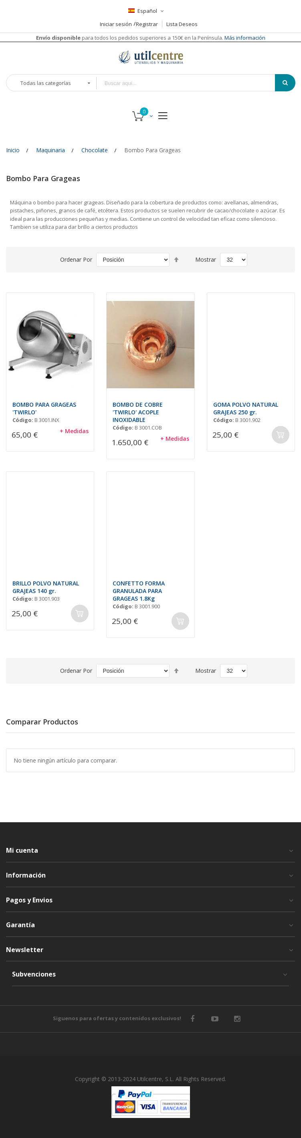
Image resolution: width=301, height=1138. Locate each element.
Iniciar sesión (116, 24)
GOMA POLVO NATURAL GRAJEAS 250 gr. (245, 408)
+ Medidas (74, 431)
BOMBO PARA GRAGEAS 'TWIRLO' (44, 408)
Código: (22, 420)
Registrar (147, 24)
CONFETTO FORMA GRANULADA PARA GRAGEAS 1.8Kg (139, 590)
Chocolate (94, 150)
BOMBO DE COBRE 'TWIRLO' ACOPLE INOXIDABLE (138, 412)
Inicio (13, 150)
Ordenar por (76, 259)
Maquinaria (50, 150)
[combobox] (191, 83)
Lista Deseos (182, 24)
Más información (244, 37)
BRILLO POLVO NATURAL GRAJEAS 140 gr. (45, 587)
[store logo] (151, 57)
